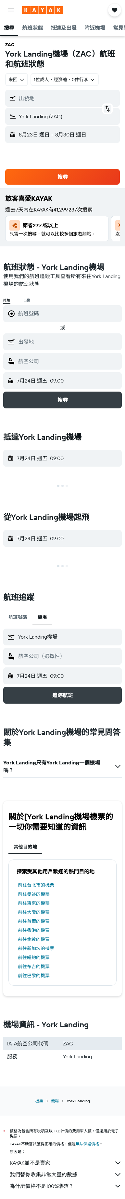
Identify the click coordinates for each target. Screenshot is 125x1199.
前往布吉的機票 (34, 966)
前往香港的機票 (34, 930)
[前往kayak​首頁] (42, 10)
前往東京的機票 (34, 903)
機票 (39, 1100)
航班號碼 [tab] (17, 617)
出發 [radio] (27, 300)
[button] (11, 10)
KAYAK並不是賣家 (66, 1163)
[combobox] (16, 79)
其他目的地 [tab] (25, 847)
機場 (55, 1100)
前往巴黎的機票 (34, 975)
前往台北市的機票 (36, 885)
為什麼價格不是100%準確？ (66, 1186)
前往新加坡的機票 (36, 948)
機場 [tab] (42, 617)
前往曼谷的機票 (34, 894)
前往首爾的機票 (34, 921)
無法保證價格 (87, 1143)
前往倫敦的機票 (34, 939)
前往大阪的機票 (34, 912)
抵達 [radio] (6, 300)
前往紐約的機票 (34, 957)
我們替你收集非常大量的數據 (66, 1174)
